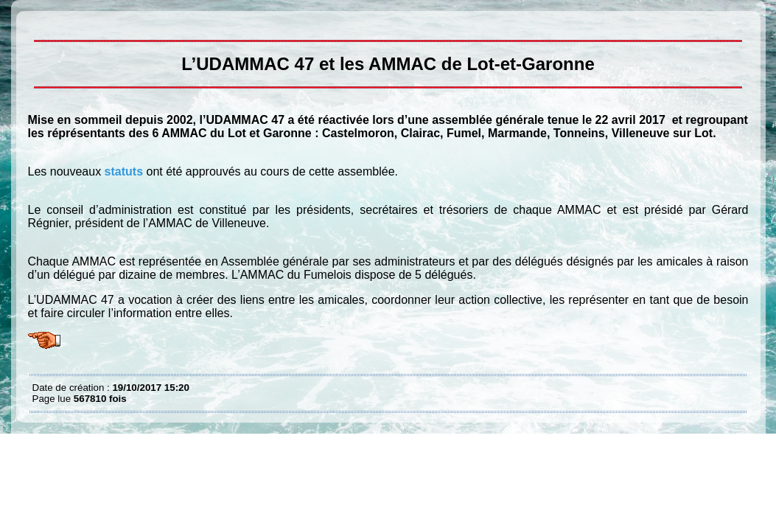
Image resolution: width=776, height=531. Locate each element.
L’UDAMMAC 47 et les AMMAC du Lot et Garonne (36, 22)
